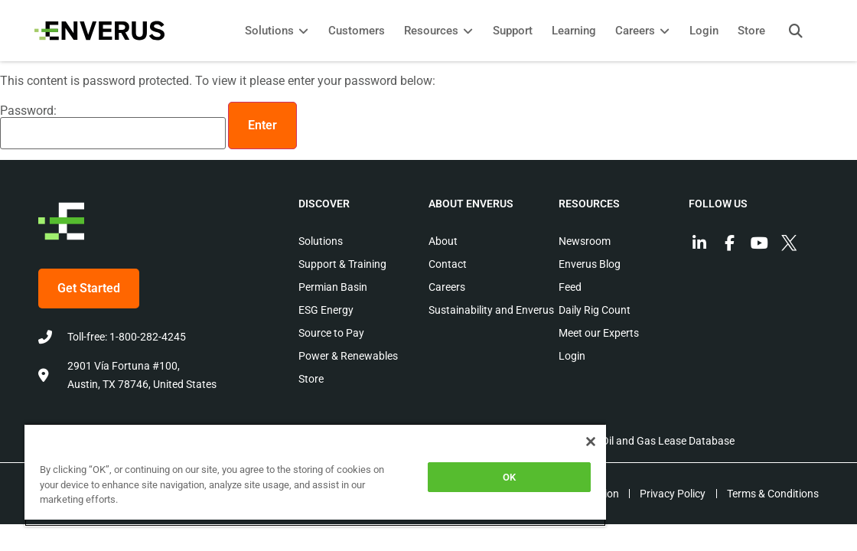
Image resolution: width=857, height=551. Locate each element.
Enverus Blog (590, 264)
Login (572, 356)
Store (311, 379)
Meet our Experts (599, 333)
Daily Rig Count (595, 310)
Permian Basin (332, 287)
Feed (570, 287)
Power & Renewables (348, 356)
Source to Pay (331, 333)
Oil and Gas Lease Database (668, 441)
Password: (113, 127)
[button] (791, 30)
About (443, 241)
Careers (446, 287)
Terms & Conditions (773, 493)
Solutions (320, 241)
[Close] (505, 441)
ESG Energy (326, 310)
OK (437, 477)
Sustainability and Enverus (491, 310)
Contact (447, 264)
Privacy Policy (670, 493)
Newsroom (585, 241)
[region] (273, 475)
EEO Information (574, 493)
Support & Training (342, 264)
